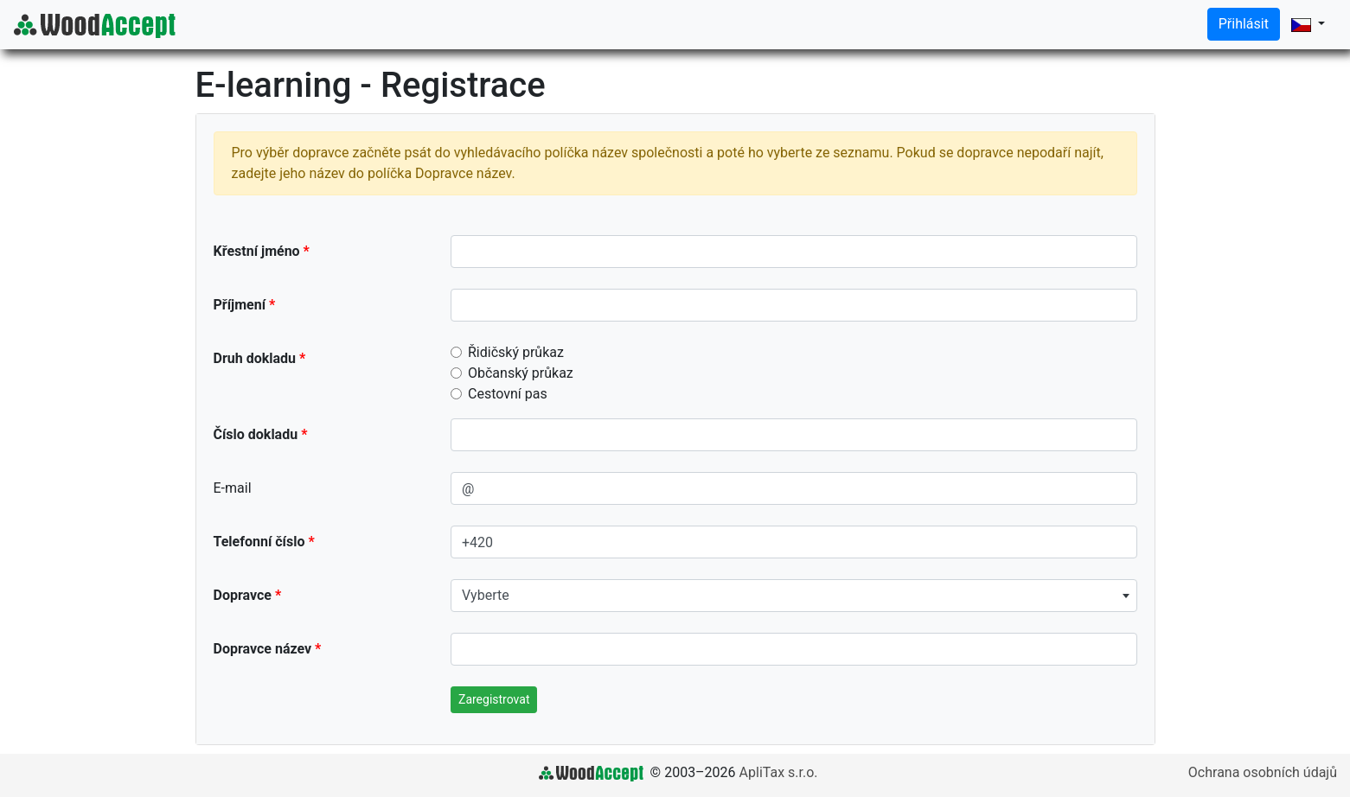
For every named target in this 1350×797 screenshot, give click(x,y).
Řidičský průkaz (516, 352)
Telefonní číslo (259, 541)
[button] (1308, 24)
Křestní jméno (257, 251)
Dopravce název (263, 649)
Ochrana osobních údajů (1262, 772)
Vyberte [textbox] (485, 595)
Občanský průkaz (520, 373)
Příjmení (240, 304)
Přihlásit (1244, 24)
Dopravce (243, 595)
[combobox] (794, 595)
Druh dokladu (255, 358)
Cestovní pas (507, 394)
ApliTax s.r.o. (778, 772)
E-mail (233, 488)
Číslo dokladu (256, 434)
